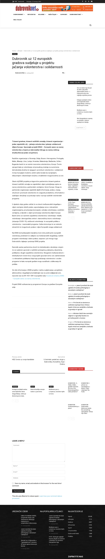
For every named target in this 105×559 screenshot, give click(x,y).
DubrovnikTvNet (73, 180)
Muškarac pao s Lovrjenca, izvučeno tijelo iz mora (57, 372)
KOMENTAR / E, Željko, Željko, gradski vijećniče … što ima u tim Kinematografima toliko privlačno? (73, 387)
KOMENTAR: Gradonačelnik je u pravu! (73, 406)
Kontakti (70, 557)
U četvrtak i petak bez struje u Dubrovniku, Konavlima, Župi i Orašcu (54, 342)
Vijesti (51, 366)
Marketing (64, 557)
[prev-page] (13, 380)
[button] (90, 25)
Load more (80, 128)
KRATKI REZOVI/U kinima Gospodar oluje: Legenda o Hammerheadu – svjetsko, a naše (73, 186)
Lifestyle (19, 51)
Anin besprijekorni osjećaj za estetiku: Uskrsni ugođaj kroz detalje (84, 120)
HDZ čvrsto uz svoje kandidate (23, 340)
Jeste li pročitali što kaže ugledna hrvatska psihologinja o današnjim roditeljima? (80, 287)
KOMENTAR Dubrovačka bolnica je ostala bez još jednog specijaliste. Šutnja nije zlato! (87, 409)
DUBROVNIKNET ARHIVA (95, 557)
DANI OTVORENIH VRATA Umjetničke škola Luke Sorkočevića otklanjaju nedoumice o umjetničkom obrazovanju (29, 499)
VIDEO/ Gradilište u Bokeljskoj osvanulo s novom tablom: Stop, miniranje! (87, 186)
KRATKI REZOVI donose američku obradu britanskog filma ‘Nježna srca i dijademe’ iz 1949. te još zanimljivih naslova (87, 208)
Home (14, 51)
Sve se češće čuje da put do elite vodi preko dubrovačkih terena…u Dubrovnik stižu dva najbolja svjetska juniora (84, 91)
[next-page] (17, 380)
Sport (32, 366)
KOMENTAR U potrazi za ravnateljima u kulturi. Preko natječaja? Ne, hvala (85, 387)
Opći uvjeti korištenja (80, 557)
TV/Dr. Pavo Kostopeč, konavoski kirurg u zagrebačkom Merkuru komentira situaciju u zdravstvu (73, 208)
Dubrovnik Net (19, 73)
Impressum (55, 557)
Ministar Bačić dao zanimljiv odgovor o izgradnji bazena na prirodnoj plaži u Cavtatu (80, 315)
